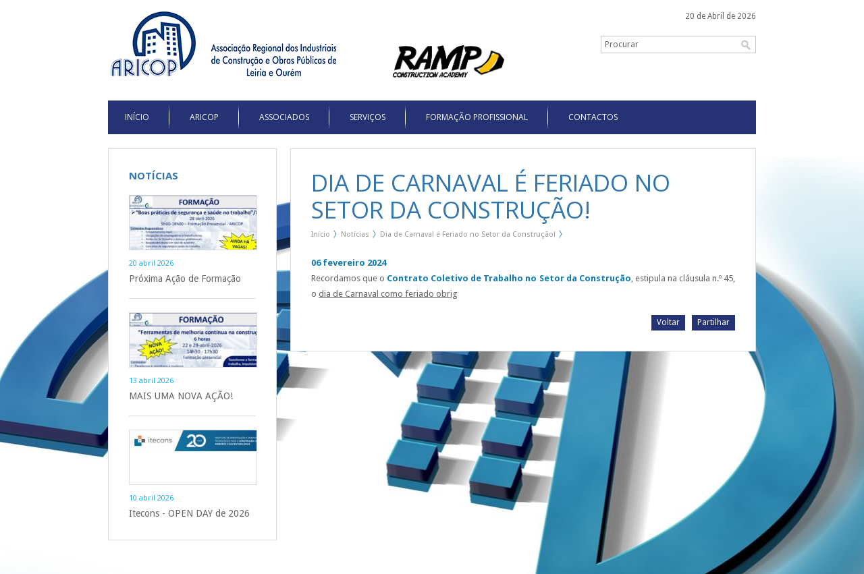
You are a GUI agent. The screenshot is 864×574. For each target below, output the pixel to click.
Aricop (204, 117)
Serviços (367, 117)
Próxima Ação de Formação (185, 278)
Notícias (355, 234)
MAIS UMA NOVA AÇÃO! (181, 396)
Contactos (593, 117)
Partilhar (713, 322)
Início (320, 234)
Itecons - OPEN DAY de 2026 (189, 513)
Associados (284, 117)
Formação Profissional (477, 117)
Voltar (668, 322)
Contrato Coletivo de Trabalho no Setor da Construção (508, 278)
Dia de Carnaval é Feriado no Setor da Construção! (468, 234)
